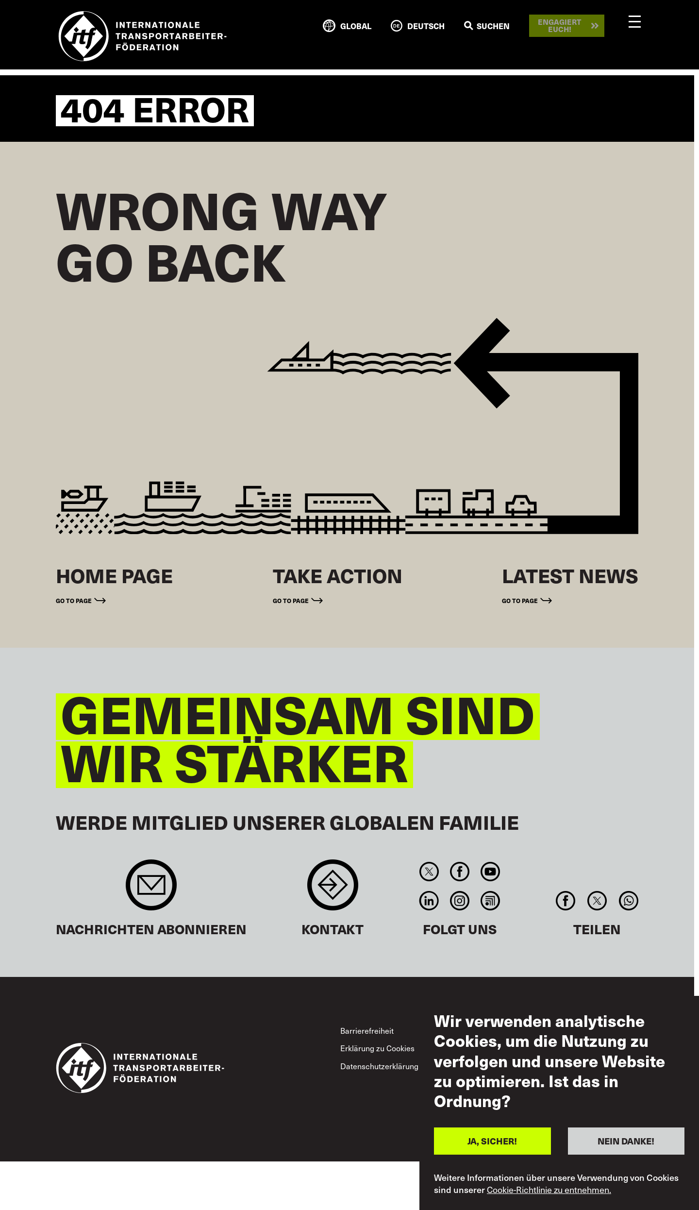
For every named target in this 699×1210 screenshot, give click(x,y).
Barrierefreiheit (367, 1030)
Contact (332, 889)
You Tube (490, 871)
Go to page (74, 600)
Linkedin (428, 900)
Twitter (428, 871)
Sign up (151, 889)
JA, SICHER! (492, 1140)
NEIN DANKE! (626, 1140)
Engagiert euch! (559, 25)
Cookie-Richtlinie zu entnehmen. (549, 1189)
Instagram (459, 900)
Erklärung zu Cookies (377, 1048)
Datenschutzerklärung (379, 1066)
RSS (490, 900)
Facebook (459, 871)
